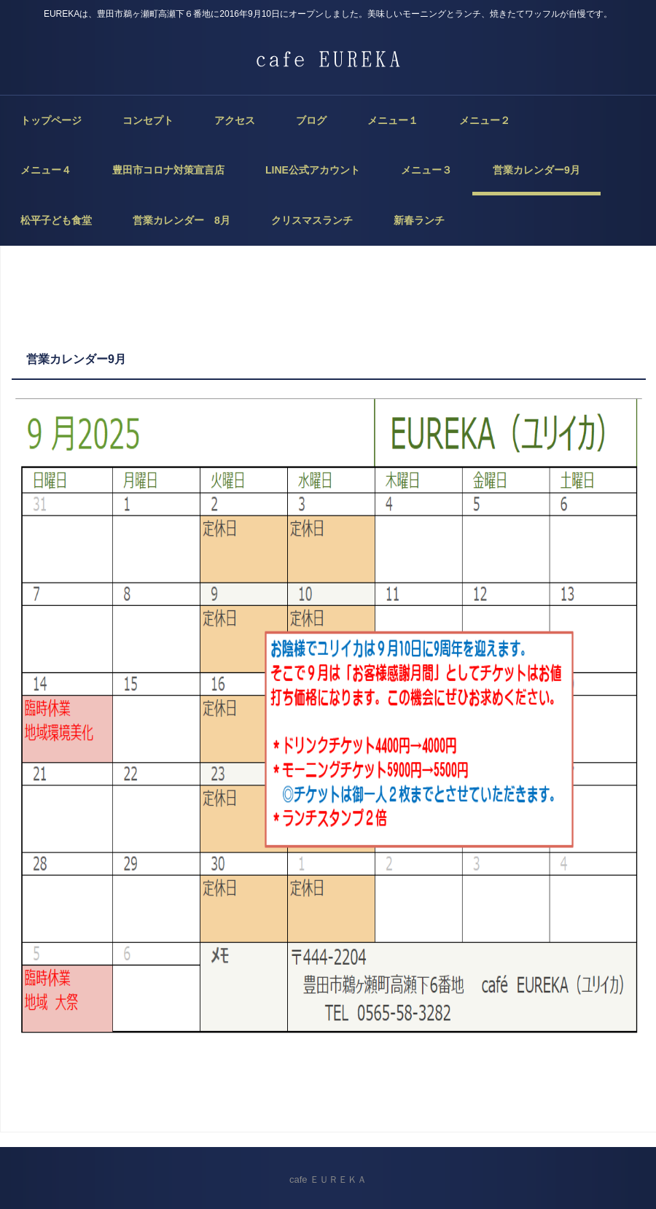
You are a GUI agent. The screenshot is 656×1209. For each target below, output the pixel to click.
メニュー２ (484, 120)
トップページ (51, 120)
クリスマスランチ (312, 220)
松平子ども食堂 (56, 220)
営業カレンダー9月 (536, 170)
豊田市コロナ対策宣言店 (168, 170)
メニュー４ (45, 170)
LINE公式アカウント (312, 170)
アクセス (234, 120)
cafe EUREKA (328, 58)
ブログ (311, 120)
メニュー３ (426, 170)
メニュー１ (392, 120)
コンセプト (147, 120)
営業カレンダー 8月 (181, 220)
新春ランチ (419, 220)
